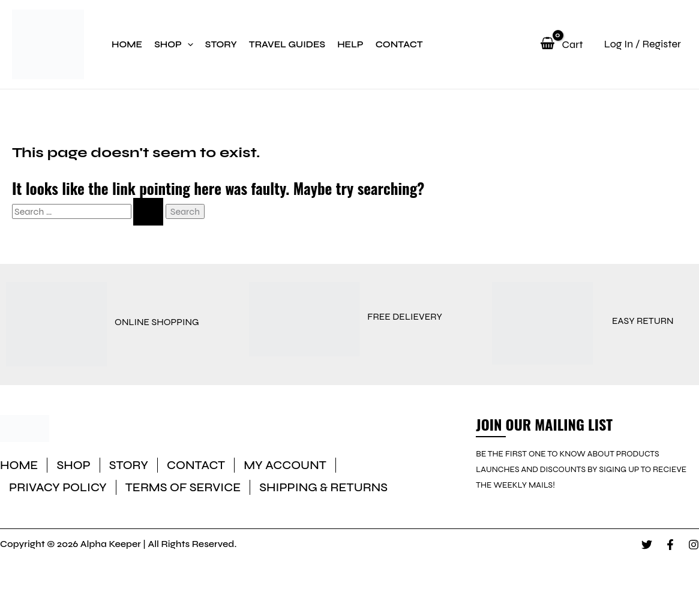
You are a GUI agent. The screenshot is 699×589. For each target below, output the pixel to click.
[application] (187, 45)
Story (221, 44)
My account (285, 465)
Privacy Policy (58, 487)
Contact (399, 44)
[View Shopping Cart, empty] (559, 44)
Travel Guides (287, 44)
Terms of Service (183, 487)
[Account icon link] (635, 44)
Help (350, 44)
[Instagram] (693, 544)
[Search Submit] (148, 212)
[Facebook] (670, 544)
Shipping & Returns (323, 487)
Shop (173, 45)
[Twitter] (646, 544)
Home (127, 44)
